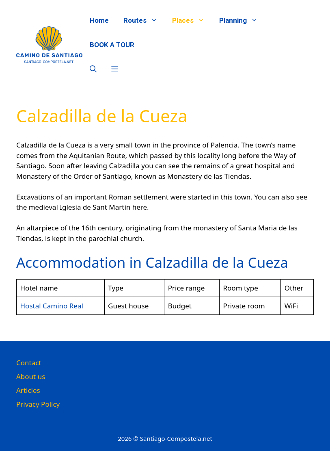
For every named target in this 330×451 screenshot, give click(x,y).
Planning (242, 20)
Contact (28, 362)
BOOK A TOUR (112, 45)
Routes (144, 20)
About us (30, 376)
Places (192, 20)
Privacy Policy (38, 404)
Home (99, 20)
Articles (28, 390)
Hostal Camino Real (51, 305)
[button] (93, 69)
